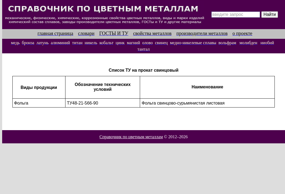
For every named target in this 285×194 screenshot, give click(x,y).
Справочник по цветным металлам (131, 136)
